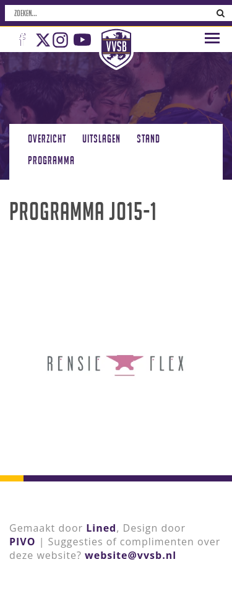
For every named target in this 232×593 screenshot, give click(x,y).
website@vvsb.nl (130, 555)
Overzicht (47, 138)
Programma (51, 160)
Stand (148, 138)
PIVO (22, 541)
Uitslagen (101, 138)
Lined (101, 528)
